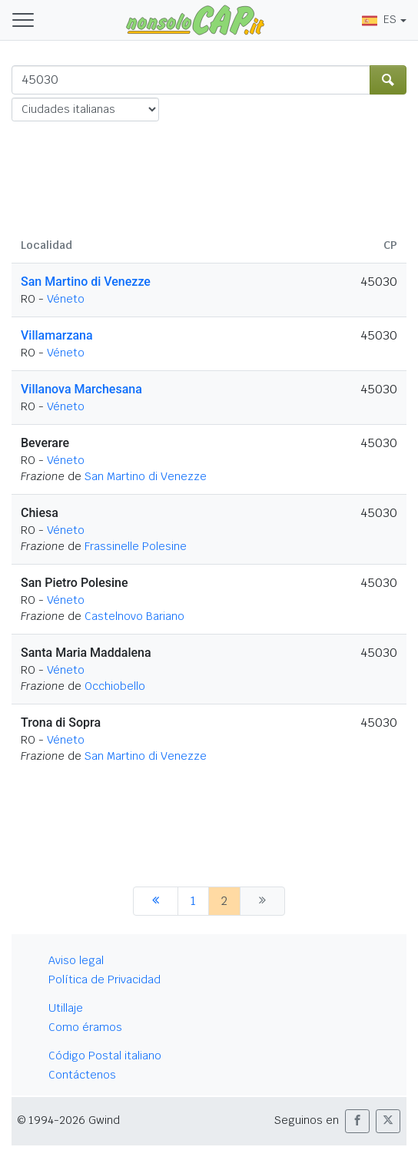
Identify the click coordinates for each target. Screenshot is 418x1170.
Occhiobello (115, 686)
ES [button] (379, 19)
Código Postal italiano (104, 1055)
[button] (357, 1121)
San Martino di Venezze (86, 281)
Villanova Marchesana (81, 389)
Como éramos (85, 1027)
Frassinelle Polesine (136, 546)
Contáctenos (82, 1075)
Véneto (66, 299)
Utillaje (65, 1008)
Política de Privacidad (104, 979)
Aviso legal (76, 960)
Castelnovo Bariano (134, 616)
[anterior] (155, 901)
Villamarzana (57, 335)
